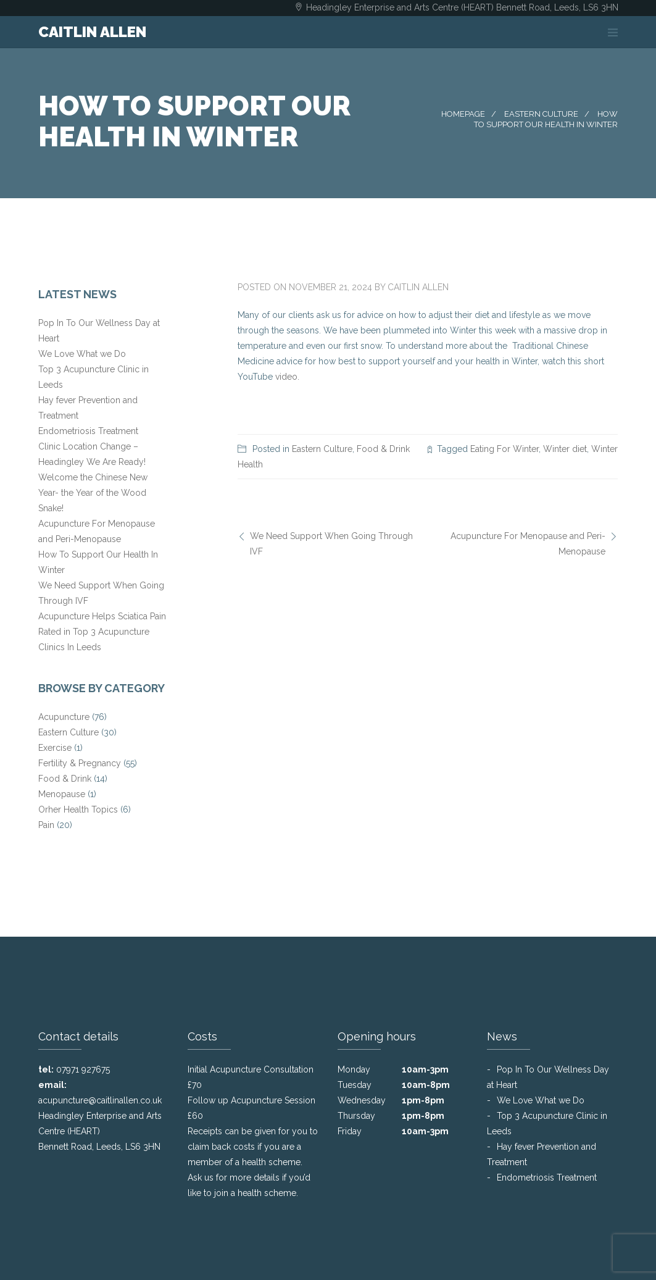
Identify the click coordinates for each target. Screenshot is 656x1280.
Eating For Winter (504, 449)
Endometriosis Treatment (88, 431)
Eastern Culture (541, 114)
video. (287, 377)
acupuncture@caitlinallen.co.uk (100, 1100)
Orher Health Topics (78, 809)
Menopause (61, 794)
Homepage (463, 114)
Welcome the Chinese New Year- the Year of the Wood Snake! (92, 492)
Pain (46, 825)
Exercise (55, 748)
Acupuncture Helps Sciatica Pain (102, 616)
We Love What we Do (82, 354)
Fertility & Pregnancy (79, 763)
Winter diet (565, 449)
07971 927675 (83, 1069)
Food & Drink (383, 449)
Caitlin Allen (418, 287)
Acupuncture (63, 717)
